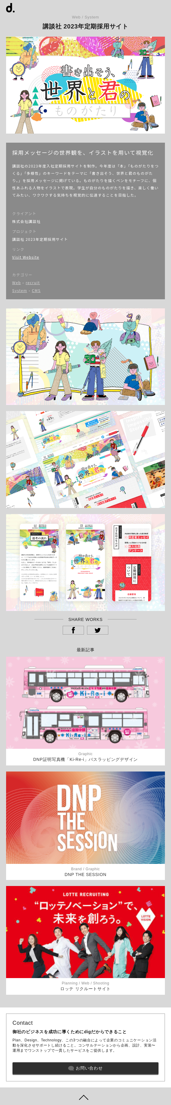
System (19, 290)
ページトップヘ (85, 1096)
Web (16, 282)
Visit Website (25, 257)
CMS (36, 290)
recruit (33, 282)
